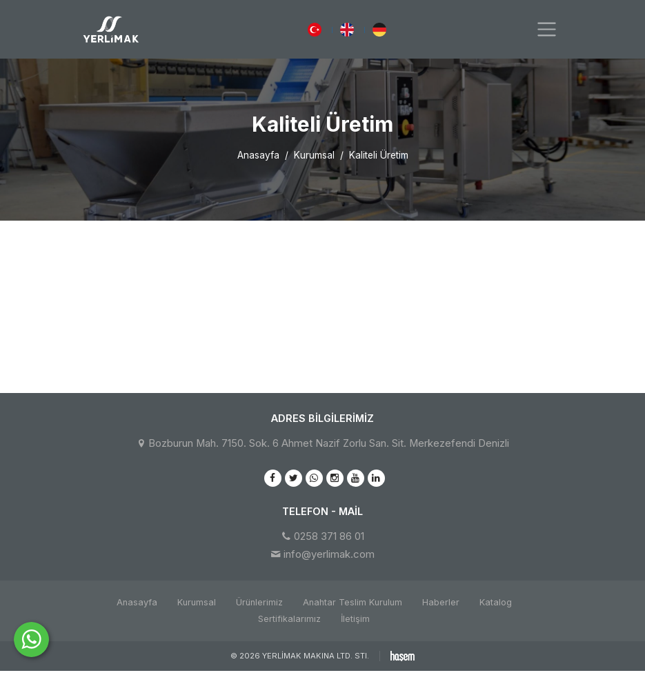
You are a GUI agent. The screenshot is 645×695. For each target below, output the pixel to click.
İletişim (355, 619)
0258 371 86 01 (329, 536)
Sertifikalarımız (289, 619)
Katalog (495, 602)
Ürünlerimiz (259, 602)
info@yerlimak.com (329, 554)
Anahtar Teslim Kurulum (352, 602)
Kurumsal (314, 155)
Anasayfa (258, 155)
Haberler (440, 602)
